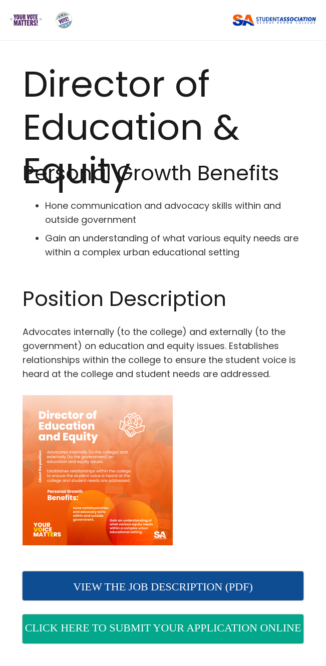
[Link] (26, 20)
